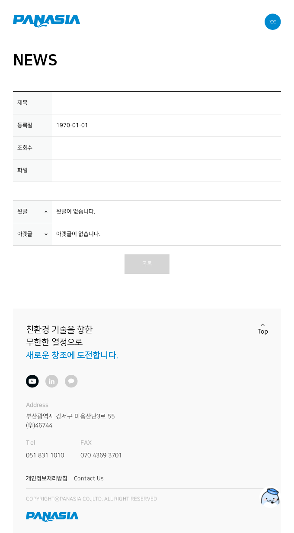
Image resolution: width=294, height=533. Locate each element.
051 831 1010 (45, 455)
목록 (147, 264)
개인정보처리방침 (46, 478)
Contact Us (88, 478)
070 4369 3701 (101, 455)
